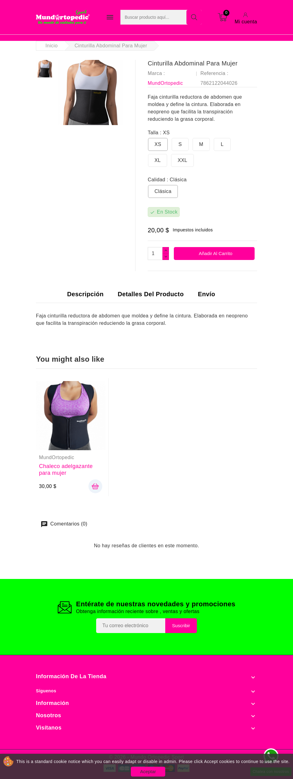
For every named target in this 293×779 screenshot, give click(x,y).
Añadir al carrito (215, 253)
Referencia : (214, 73)
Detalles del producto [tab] (151, 294)
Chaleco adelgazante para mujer (66, 469)
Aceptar (148, 771)
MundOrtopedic (165, 83)
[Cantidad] (155, 253)
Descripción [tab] (85, 294)
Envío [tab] (206, 294)
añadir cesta (95, 486)
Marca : (156, 73)
